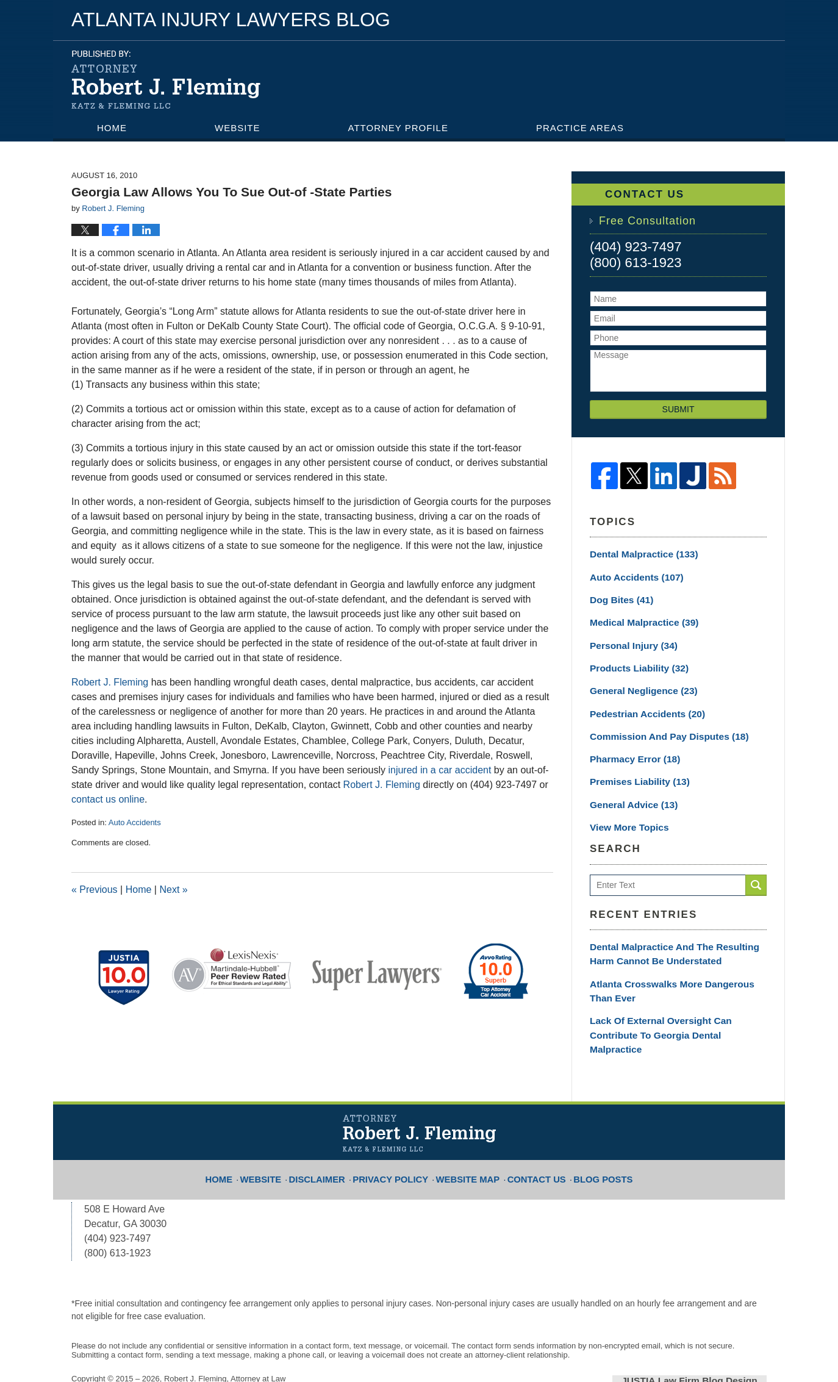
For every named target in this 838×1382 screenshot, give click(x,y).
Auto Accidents (135, 822)
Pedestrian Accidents (638, 702)
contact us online (108, 799)
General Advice (627, 788)
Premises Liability (632, 767)
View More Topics (625, 809)
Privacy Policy (398, 1130)
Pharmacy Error (628, 745)
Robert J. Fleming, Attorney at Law (224, 1337)
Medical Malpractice (636, 617)
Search (756, 867)
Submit (678, 409)
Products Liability (631, 660)
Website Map (466, 1130)
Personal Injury (627, 638)
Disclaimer (333, 1130)
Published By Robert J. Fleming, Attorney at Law (660, 79)
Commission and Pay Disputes (657, 724)
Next (173, 889)
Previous (94, 889)
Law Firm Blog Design (708, 1339)
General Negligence (636, 681)
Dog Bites (617, 596)
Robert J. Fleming (109, 682)
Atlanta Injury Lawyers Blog (165, 79)
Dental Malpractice (636, 553)
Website (237, 128)
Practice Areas (580, 128)
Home (112, 128)
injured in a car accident (439, 770)
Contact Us (129, 149)
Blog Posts (588, 1130)
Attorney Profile (398, 128)
